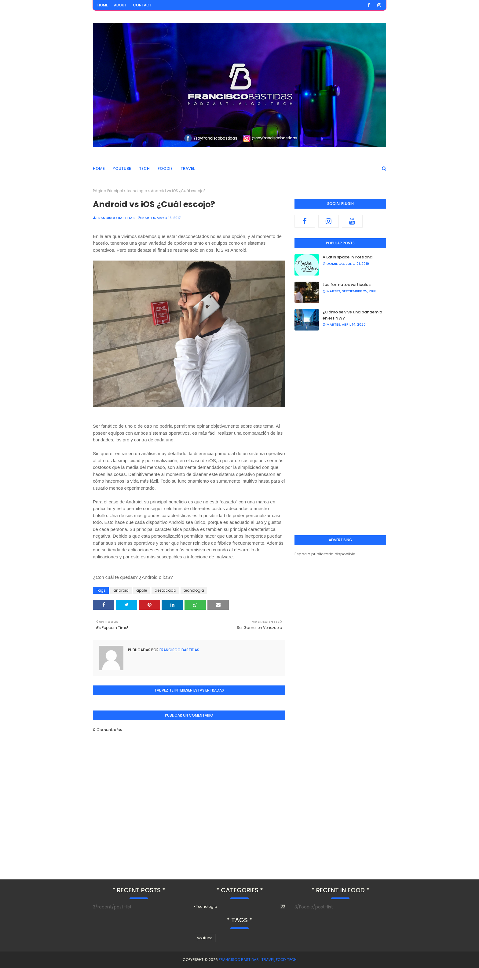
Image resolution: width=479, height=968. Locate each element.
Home (102, 5)
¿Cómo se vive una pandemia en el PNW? (352, 315)
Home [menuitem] (99, 168)
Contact (142, 5)
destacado (165, 590)
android (121, 590)
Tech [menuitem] (144, 168)
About (120, 5)
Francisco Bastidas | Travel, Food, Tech (258, 959)
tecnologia (137, 190)
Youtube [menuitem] (122, 168)
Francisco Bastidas (116, 217)
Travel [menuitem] (188, 168)
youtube (204, 938)
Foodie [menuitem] (165, 168)
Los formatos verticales (347, 284)
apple (141, 590)
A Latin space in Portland (347, 257)
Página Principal (108, 190)
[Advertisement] (340, 432)
